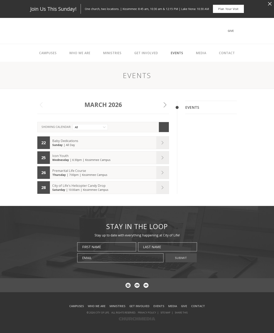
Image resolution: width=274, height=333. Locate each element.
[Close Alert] (270, 4)
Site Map (165, 312)
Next (165, 105)
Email (87, 258)
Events (192, 107)
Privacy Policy (147, 312)
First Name (91, 247)
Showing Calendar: (56, 127)
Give (231, 31)
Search (164, 127)
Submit (181, 258)
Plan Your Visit (228, 9)
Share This (181, 312)
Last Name (152, 247)
